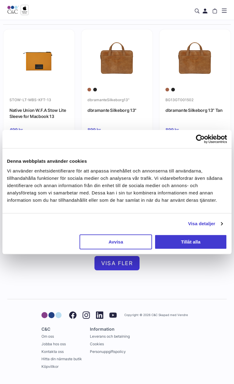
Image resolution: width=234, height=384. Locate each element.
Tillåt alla (190, 241)
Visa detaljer (201, 223)
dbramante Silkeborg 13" (111, 110)
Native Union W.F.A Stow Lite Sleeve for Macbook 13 (37, 113)
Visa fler (117, 263)
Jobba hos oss (53, 344)
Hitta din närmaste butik (61, 359)
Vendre (182, 315)
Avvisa (115, 241)
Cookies (97, 344)
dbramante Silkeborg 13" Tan (194, 110)
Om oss (47, 336)
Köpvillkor (49, 366)
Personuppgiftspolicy (108, 351)
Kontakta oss (52, 351)
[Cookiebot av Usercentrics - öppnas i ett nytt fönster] (200, 139)
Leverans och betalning (110, 336)
